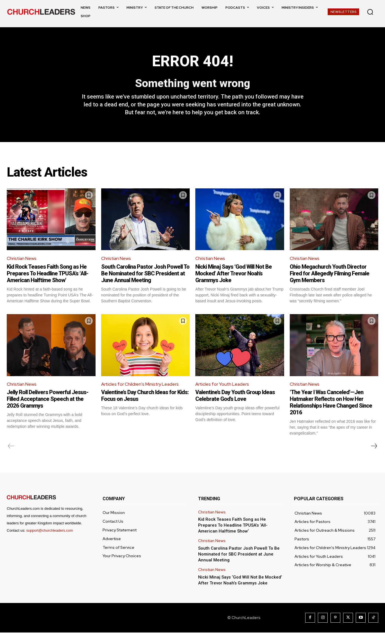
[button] (370, 12)
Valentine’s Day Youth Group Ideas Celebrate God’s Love (235, 396)
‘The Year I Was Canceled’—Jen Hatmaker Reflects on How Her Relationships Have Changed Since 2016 (331, 402)
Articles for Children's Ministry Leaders (140, 384)
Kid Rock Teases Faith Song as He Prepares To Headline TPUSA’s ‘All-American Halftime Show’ (47, 274)
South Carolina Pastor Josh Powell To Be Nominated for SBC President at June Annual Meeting (145, 274)
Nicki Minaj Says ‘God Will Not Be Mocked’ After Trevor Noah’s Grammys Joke (233, 274)
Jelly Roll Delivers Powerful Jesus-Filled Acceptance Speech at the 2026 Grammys (47, 399)
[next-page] (373, 446)
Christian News (22, 259)
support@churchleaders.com (49, 531)
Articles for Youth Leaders (222, 384)
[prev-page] (11, 446)
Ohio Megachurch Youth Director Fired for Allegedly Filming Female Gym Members (329, 274)
